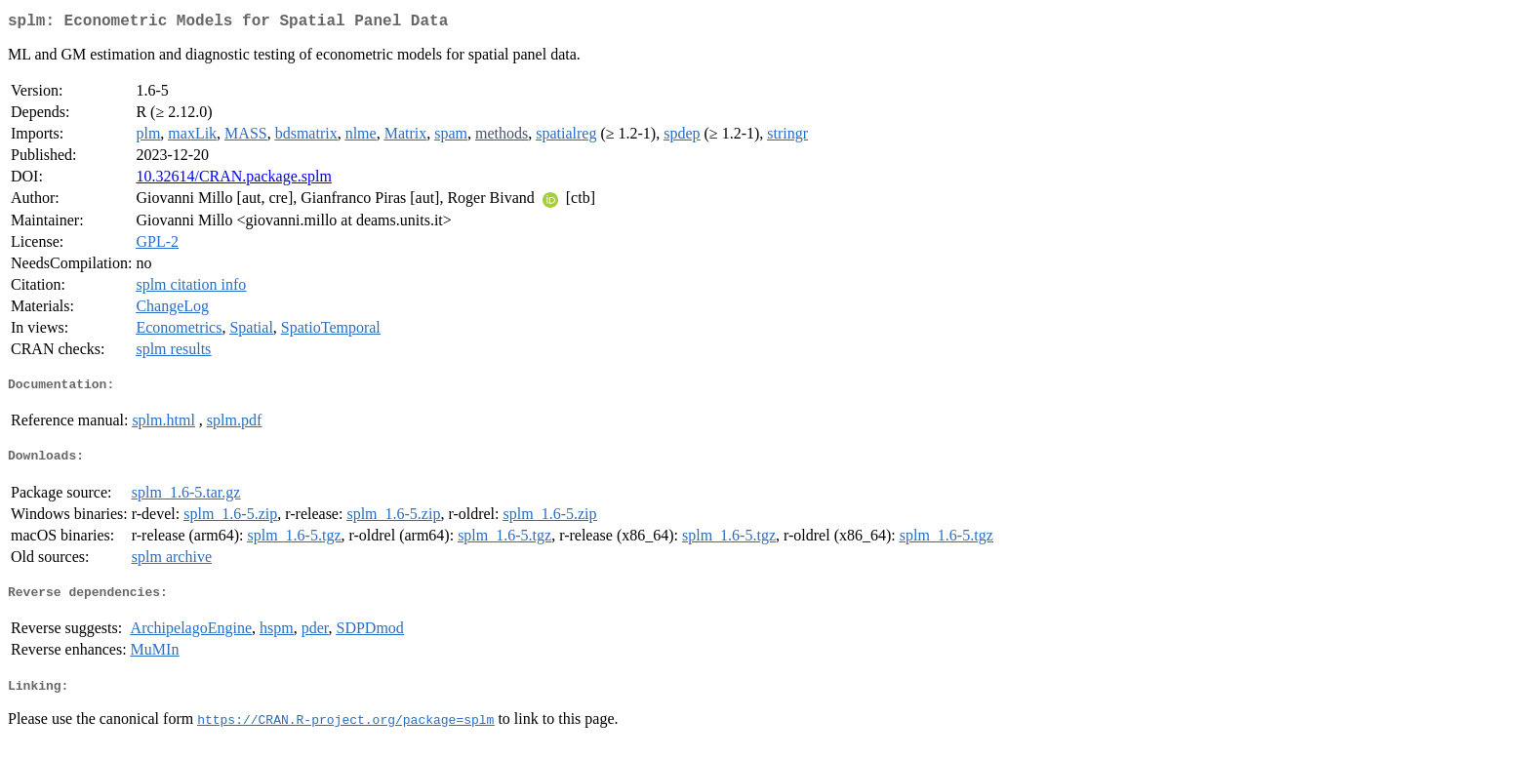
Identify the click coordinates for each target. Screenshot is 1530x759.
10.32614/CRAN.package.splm (233, 180)
